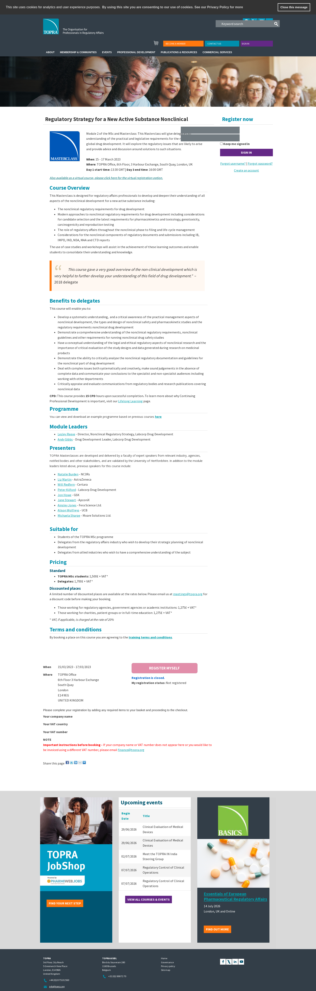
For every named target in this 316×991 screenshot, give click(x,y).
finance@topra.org (131, 750)
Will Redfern (66, 484)
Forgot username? (233, 163)
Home (164, 958)
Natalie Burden (68, 474)
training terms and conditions (150, 637)
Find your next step (65, 903)
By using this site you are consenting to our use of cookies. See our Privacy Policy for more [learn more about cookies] (172, 7)
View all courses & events (148, 899)
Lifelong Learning (130, 401)
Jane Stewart (67, 500)
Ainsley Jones (67, 505)
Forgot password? (260, 163)
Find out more (217, 929)
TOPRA (81, 30)
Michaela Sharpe (69, 515)
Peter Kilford (67, 490)
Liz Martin (65, 479)
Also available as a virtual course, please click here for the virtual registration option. (106, 178)
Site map (165, 969)
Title (146, 816)
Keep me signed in (236, 144)
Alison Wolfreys (68, 510)
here (158, 417)
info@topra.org (56, 986)
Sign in (245, 43)
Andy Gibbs (65, 439)
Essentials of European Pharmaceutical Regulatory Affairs (235, 896)
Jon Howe (64, 495)
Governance (167, 962)
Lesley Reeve (66, 434)
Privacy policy (168, 966)
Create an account (246, 170)
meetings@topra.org (188, 594)
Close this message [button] (293, 7)
